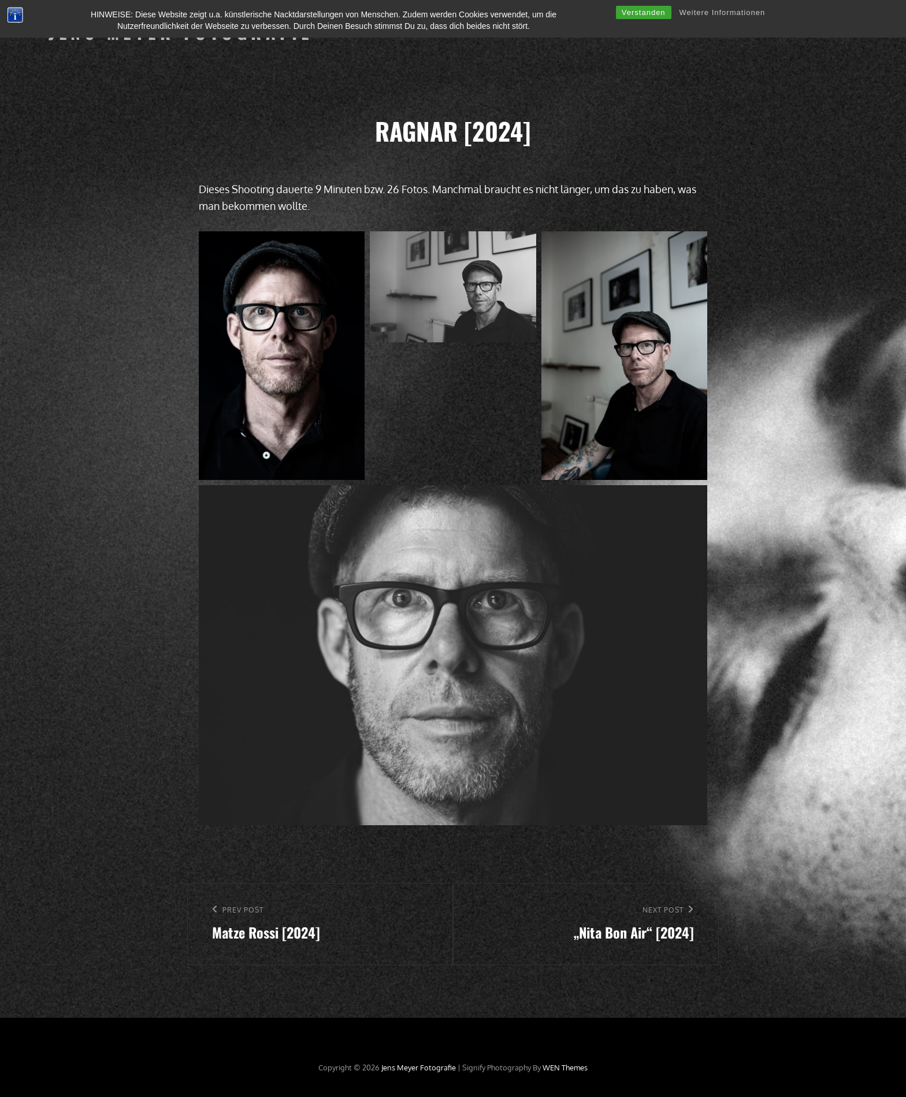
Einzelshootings (436, 32)
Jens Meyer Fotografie (181, 32)
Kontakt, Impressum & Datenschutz (780, 32)
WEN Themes (565, 1067)
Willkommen (361, 32)
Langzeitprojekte (520, 32)
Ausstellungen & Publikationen (632, 32)
